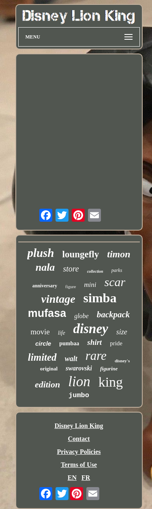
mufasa (47, 313)
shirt (94, 342)
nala (45, 267)
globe (81, 315)
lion (79, 381)
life (61, 333)
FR (85, 477)
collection (95, 271)
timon (118, 254)
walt (71, 359)
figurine (109, 369)
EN (72, 477)
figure (70, 286)
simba (100, 298)
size (121, 332)
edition (47, 384)
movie (40, 331)
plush (40, 252)
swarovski (79, 368)
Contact (79, 438)
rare (96, 356)
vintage (58, 299)
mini (90, 285)
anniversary (44, 286)
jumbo (79, 395)
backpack (113, 314)
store (71, 268)
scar (115, 282)
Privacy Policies (79, 451)
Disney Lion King (78, 425)
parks (116, 270)
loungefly (80, 254)
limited (42, 357)
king (110, 381)
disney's (122, 360)
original (49, 369)
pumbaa (69, 343)
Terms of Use (79, 464)
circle (43, 343)
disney (90, 328)
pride (116, 343)
